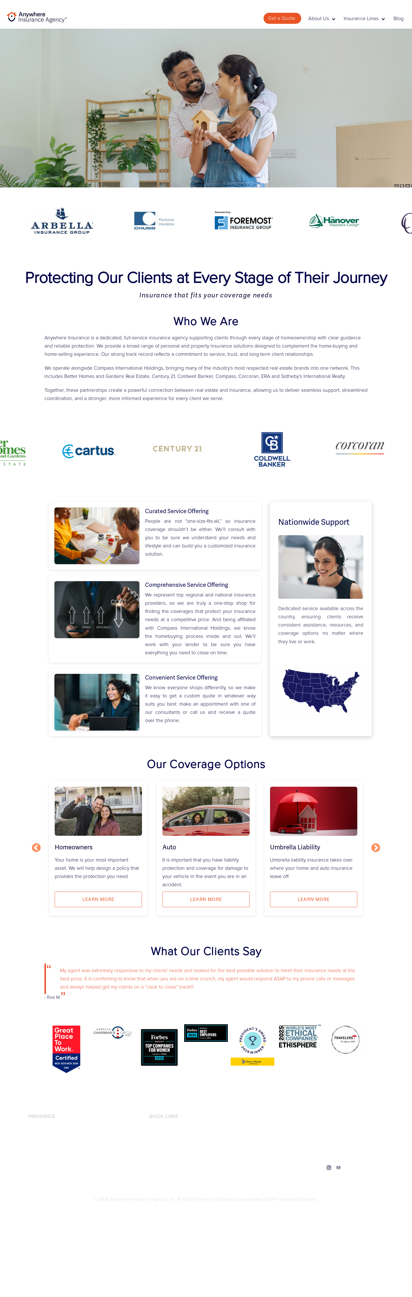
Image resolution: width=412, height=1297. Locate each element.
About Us (321, 18)
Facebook (309, 1168)
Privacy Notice (162, 1129)
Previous (36, 848)
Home (34, 1148)
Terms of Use (161, 1158)
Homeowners (74, 847)
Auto (169, 847)
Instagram (329, 1168)
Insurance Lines (364, 18)
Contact (338, 1168)
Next (376, 848)
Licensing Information (169, 1148)
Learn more (98, 899)
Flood (33, 1139)
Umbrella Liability (295, 847)
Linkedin (319, 1168)
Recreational (40, 1167)
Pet (31, 1158)
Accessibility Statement (171, 1139)
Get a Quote (282, 18)
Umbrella (37, 1177)
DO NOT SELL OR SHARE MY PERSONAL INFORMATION (204, 1167)
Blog (398, 18)
